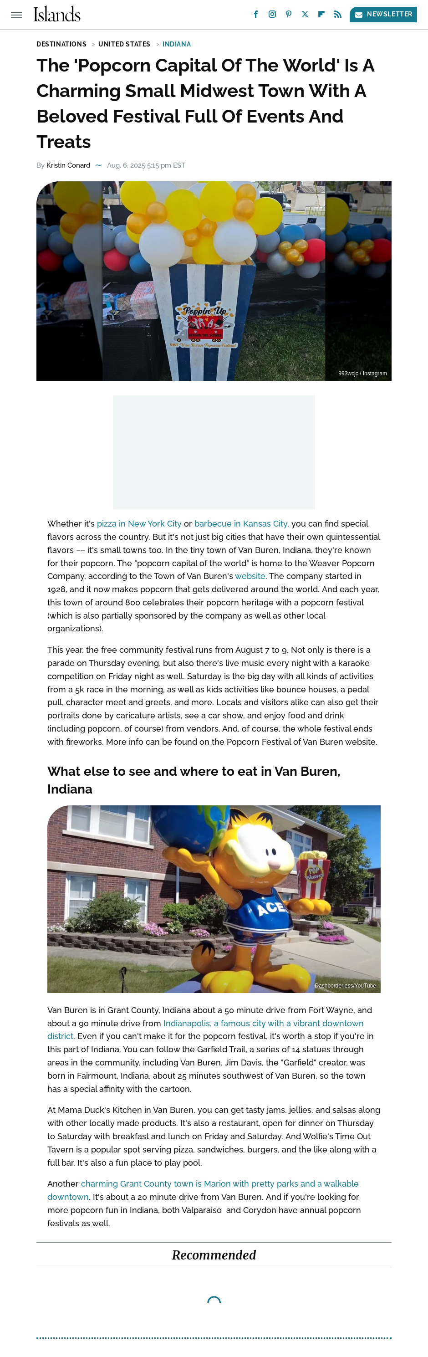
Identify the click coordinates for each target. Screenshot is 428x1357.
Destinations (61, 44)
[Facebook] (255, 16)
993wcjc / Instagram (362, 373)
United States (124, 44)
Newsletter (383, 14)
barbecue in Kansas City (240, 523)
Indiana (177, 44)
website (250, 576)
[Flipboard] (321, 16)
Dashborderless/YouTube (345, 985)
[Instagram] (272, 16)
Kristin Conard (68, 165)
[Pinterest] (288, 16)
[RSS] (337, 16)
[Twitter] (305, 16)
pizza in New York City (139, 523)
